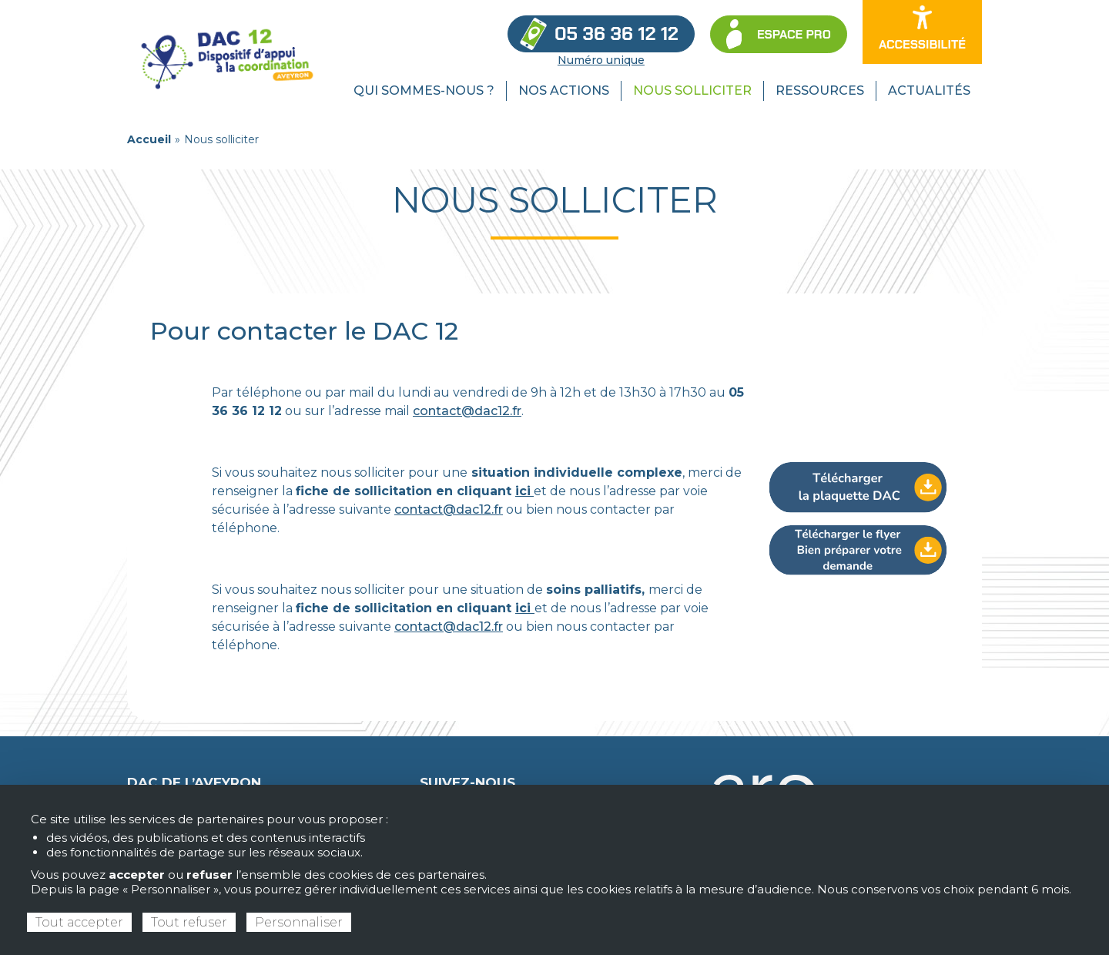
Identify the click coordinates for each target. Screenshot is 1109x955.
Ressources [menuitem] (820, 90)
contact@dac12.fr (467, 411)
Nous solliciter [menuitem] (692, 90)
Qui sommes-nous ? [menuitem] (423, 90)
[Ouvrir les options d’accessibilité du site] (922, 32)
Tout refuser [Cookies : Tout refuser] (189, 922)
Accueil (149, 139)
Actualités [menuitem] (929, 90)
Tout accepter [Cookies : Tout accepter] (79, 922)
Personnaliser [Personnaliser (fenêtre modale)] (299, 922)
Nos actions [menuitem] (563, 90)
